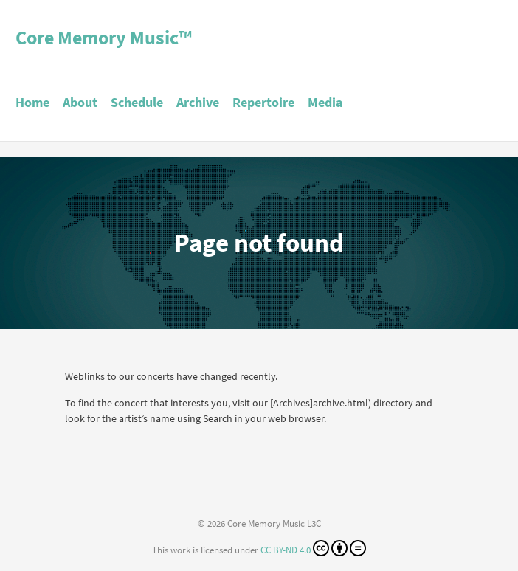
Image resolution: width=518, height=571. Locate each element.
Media (325, 102)
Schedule (137, 102)
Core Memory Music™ (103, 37)
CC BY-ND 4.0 (313, 548)
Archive (197, 102)
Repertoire (263, 102)
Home (32, 102)
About (80, 102)
